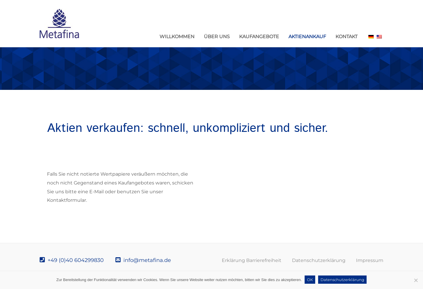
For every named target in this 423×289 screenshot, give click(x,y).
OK (310, 279)
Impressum (369, 260)
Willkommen (177, 36)
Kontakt (346, 36)
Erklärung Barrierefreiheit (251, 260)
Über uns (217, 36)
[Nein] (416, 280)
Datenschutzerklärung (318, 260)
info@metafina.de (143, 260)
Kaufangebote (259, 36)
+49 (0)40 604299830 (72, 260)
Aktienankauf (307, 36)
